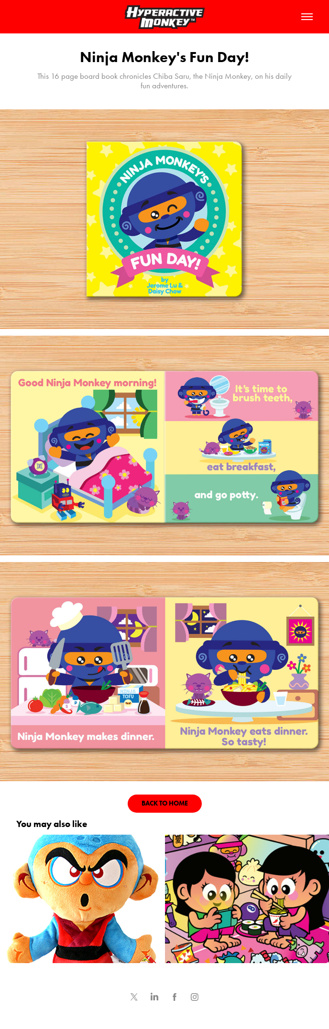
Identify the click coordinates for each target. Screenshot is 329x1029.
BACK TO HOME (165, 803)
